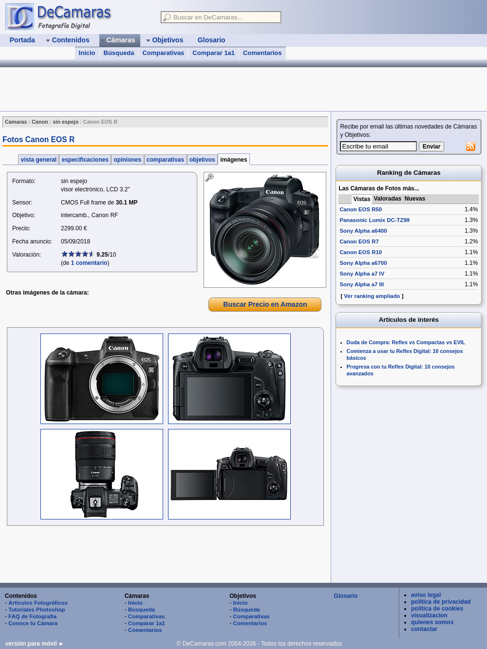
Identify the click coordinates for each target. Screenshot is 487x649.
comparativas (165, 159)
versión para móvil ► (34, 643)
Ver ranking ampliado (372, 296)
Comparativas (163, 52)
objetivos (202, 159)
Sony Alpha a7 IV (361, 274)
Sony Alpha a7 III (361, 284)
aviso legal (426, 595)
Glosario (346, 596)
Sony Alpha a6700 (363, 263)
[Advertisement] (164, 555)
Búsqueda (119, 52)
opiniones (127, 159)
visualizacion (429, 615)
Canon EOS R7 (358, 241)
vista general (38, 159)
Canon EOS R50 (360, 209)
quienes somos (432, 622)
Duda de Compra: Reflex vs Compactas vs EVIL (406, 342)
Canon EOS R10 (360, 252)
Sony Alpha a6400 (363, 231)
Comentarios (262, 52)
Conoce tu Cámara (32, 623)
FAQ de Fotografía (32, 616)
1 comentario (89, 263)
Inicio (87, 52)
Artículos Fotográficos (38, 603)
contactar (424, 629)
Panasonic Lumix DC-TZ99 (374, 220)
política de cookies (437, 608)
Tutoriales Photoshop (36, 609)
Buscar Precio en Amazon (265, 304)
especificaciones (85, 159)
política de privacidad (441, 601)
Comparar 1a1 (213, 52)
